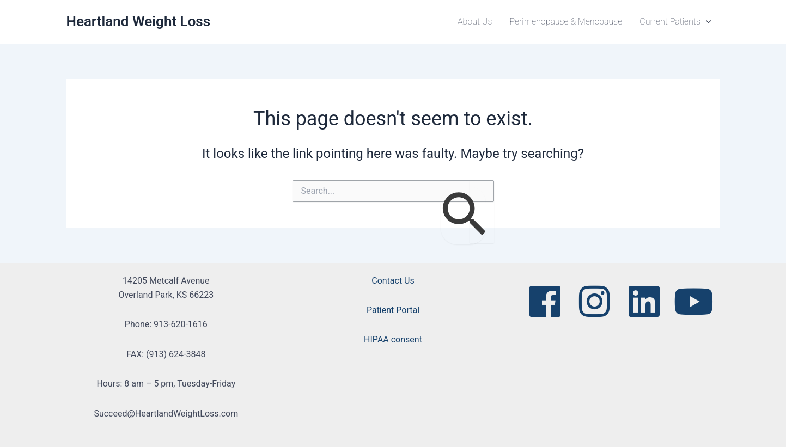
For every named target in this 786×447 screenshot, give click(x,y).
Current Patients (675, 22)
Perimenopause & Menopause (565, 21)
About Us (475, 21)
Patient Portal (393, 310)
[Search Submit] (463, 215)
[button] (705, 22)
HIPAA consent (393, 339)
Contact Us (393, 280)
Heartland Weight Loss (138, 21)
